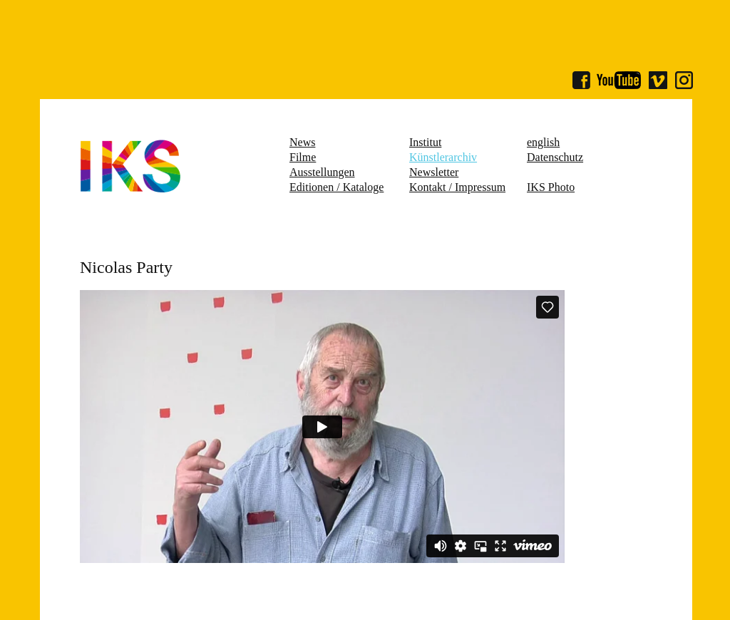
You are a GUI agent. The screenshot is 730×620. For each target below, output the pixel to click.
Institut (425, 142)
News (302, 142)
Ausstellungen (322, 172)
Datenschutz (555, 157)
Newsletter (433, 172)
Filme (302, 157)
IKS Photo (551, 187)
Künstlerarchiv (443, 157)
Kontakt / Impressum (457, 187)
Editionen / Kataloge (336, 187)
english (543, 142)
